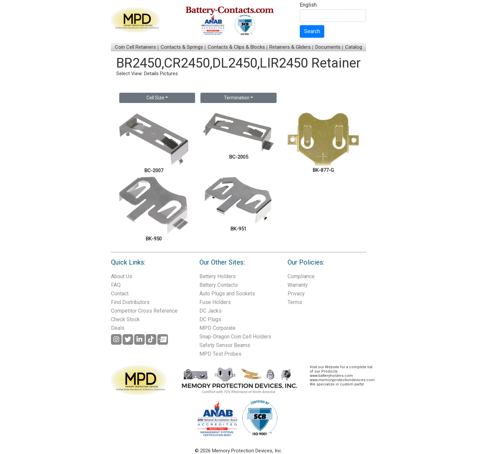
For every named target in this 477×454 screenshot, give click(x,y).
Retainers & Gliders (290, 47)
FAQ (116, 285)
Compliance (301, 276)
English (308, 5)
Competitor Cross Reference (144, 311)
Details (151, 73)
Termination (236, 97)
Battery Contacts (218, 285)
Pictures (169, 73)
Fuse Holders (215, 302)
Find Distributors (130, 302)
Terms (295, 302)
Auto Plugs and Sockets (227, 293)
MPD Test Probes (220, 354)
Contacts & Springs (182, 47)
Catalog (353, 47)
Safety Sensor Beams (224, 345)
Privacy (296, 293)
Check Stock (125, 319)
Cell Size (155, 97)
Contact (120, 293)
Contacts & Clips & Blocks (236, 47)
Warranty (298, 285)
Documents (328, 47)
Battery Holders (217, 276)
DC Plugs (210, 319)
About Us (121, 276)
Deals (118, 328)
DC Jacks (210, 311)
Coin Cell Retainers (135, 47)
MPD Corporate (217, 328)
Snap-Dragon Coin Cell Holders (235, 336)
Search (312, 31)
